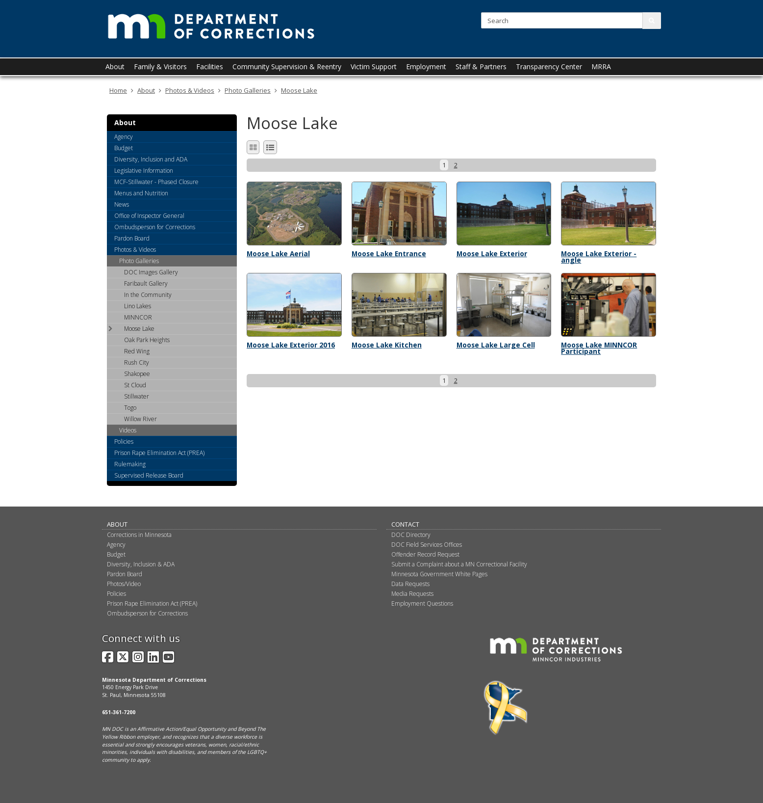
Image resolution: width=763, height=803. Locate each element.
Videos (127, 430)
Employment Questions (422, 603)
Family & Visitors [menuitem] (160, 66)
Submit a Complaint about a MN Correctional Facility (459, 564)
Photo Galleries (248, 90)
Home (118, 90)
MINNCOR (138, 317)
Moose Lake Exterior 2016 (291, 344)
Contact (405, 524)
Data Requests (410, 584)
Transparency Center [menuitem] (549, 66)
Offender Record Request (425, 554)
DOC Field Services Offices (426, 544)
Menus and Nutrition (141, 193)
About (146, 90)
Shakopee (137, 374)
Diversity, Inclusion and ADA (150, 159)
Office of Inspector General (149, 216)
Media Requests (412, 593)
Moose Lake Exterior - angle (598, 257)
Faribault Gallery (146, 283)
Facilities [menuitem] (209, 66)
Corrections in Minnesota (139, 535)
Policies (123, 441)
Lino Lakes (137, 306)
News (121, 204)
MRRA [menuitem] (601, 66)
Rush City (136, 362)
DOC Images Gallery (151, 272)
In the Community (148, 295)
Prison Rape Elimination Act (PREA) (159, 453)
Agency (123, 137)
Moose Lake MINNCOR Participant (599, 348)
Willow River (140, 419)
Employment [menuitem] (426, 66)
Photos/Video (124, 584)
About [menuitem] (115, 66)
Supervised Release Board (148, 475)
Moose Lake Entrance (389, 253)
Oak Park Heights (147, 340)
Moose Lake (299, 90)
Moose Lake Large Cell (496, 344)
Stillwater (136, 396)
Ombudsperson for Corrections (154, 227)
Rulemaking (130, 464)
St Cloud (135, 385)
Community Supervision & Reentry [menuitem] (286, 66)
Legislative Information (143, 170)
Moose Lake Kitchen (387, 344)
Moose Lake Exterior (492, 253)
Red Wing (137, 351)
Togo (130, 407)
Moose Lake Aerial (278, 253)
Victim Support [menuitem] (374, 66)
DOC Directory (411, 535)
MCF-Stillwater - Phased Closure (156, 182)
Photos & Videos (189, 90)
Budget (123, 148)
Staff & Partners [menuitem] (481, 66)
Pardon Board (132, 238)
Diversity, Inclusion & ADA (141, 564)
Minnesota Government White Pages (439, 574)
